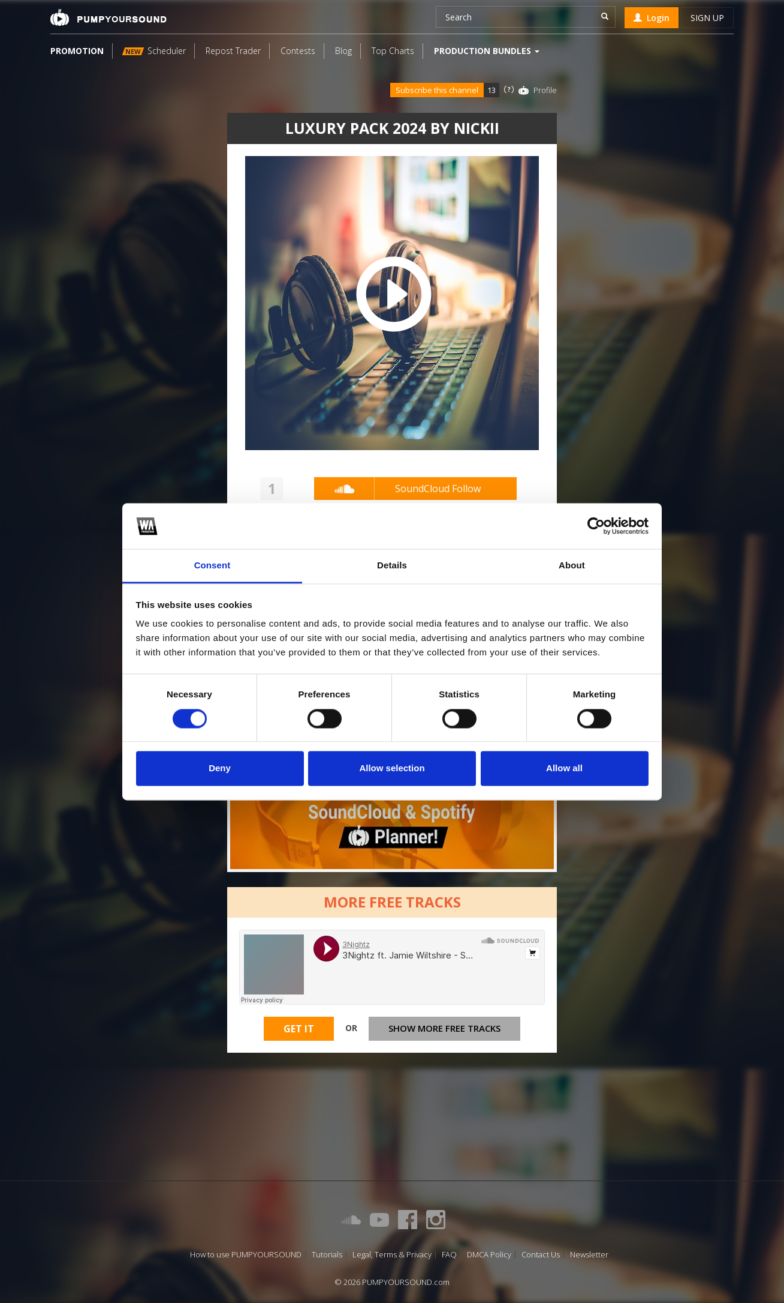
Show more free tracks (444, 1028)
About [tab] (572, 566)
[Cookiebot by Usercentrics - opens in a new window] (596, 526)
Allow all (564, 768)
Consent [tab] (212, 566)
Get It (299, 1028)
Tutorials (327, 1255)
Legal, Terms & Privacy (392, 1255)
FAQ (449, 1255)
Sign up (707, 17)
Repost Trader (233, 50)
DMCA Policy (489, 1255)
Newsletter (589, 1255)
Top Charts (393, 50)
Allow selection (391, 768)
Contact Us (540, 1255)
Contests (298, 50)
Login (652, 17)
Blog (343, 50)
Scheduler (154, 50)
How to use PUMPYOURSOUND (245, 1255)
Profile (545, 90)
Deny (220, 768)
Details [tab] (392, 566)
